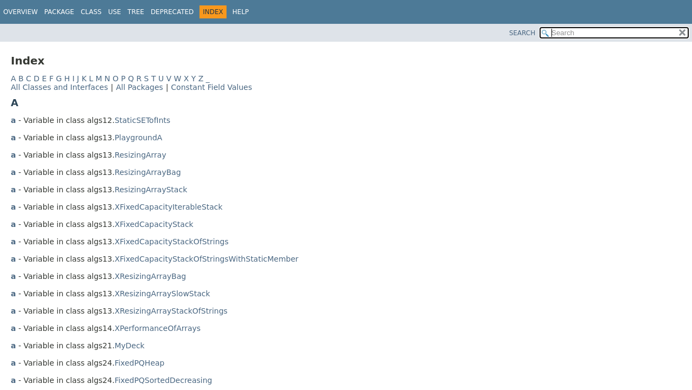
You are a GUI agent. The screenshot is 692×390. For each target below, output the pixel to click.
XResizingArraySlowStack (162, 293)
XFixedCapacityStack (154, 224)
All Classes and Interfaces (59, 87)
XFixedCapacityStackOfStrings (172, 241)
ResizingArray (141, 155)
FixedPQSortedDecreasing (163, 380)
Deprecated (172, 12)
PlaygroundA (138, 137)
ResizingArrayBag (148, 172)
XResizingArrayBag (150, 276)
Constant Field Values (211, 87)
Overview (20, 12)
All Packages (139, 87)
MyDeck (130, 345)
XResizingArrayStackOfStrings (171, 311)
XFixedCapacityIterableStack (169, 207)
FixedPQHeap (139, 363)
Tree (136, 12)
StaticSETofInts (142, 120)
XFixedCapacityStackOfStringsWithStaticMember (206, 259)
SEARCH (522, 33)
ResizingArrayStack (151, 189)
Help (240, 12)
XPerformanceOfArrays (158, 328)
